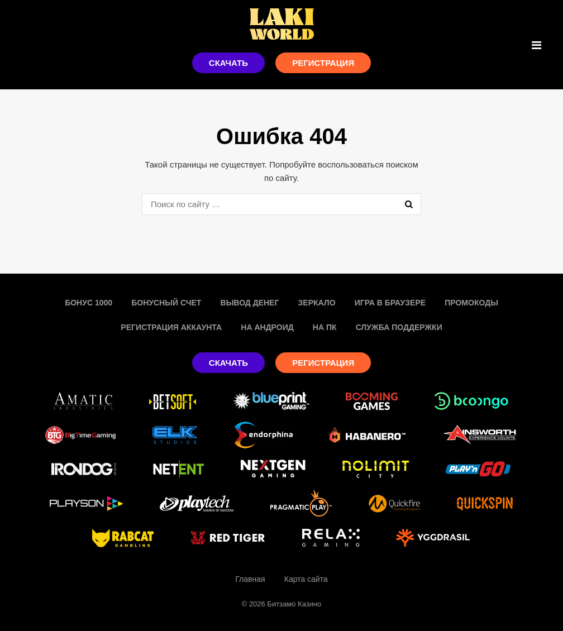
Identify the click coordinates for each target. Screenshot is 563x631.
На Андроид (267, 327)
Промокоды (471, 302)
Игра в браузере (390, 302)
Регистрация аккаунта (171, 327)
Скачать (228, 63)
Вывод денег (250, 302)
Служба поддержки (399, 327)
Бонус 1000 (88, 302)
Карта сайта (306, 579)
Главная (250, 579)
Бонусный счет (166, 302)
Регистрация (323, 63)
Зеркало (317, 302)
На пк (325, 327)
